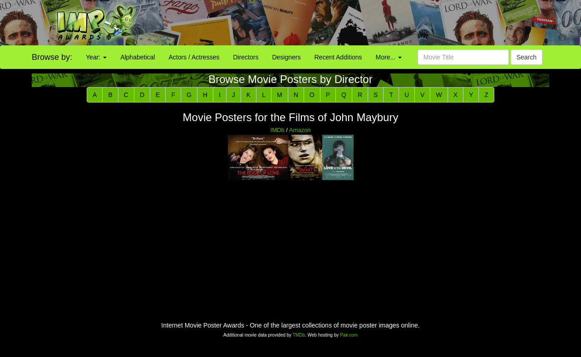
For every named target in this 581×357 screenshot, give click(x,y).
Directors (245, 57)
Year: (96, 57)
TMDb (299, 335)
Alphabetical (137, 57)
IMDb (278, 130)
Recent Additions (338, 57)
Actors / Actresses (193, 57)
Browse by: (52, 57)
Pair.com (349, 335)
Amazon (300, 130)
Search (527, 57)
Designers (286, 57)
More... (389, 57)
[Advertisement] (363, 22)
